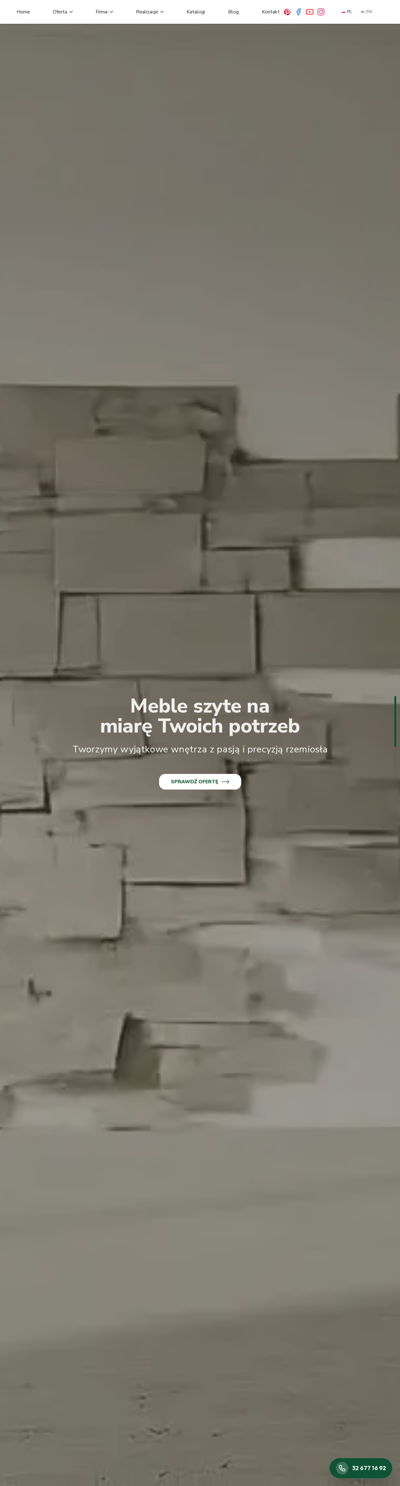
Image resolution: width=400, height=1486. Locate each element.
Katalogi (196, 11)
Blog (233, 11)
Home (23, 11)
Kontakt (271, 11)
